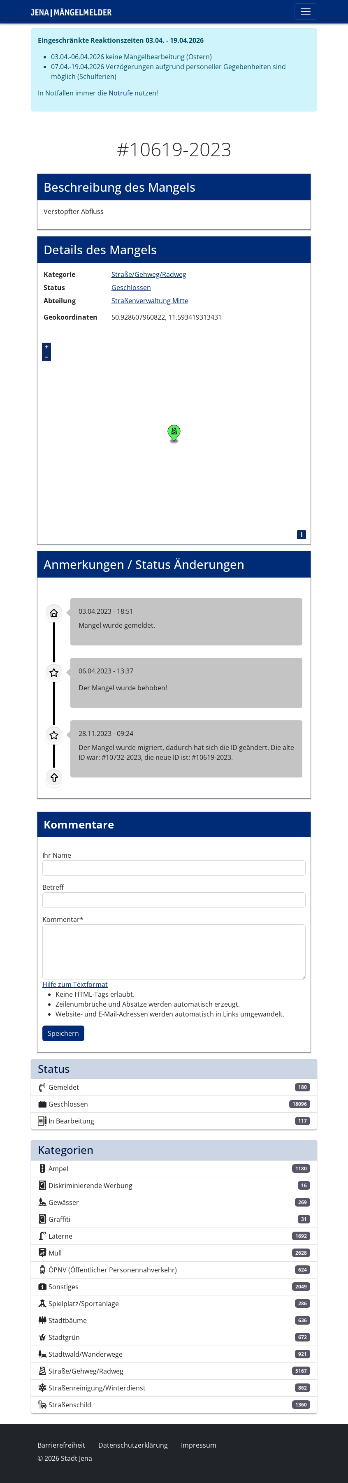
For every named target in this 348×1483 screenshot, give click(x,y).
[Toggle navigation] (305, 11)
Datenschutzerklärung (133, 1445)
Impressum (198, 1445)
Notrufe (121, 92)
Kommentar (61, 919)
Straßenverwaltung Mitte (149, 300)
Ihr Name (56, 855)
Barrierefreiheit (61, 1445)
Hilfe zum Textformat (75, 984)
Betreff (53, 887)
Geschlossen (131, 287)
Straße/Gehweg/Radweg (148, 274)
